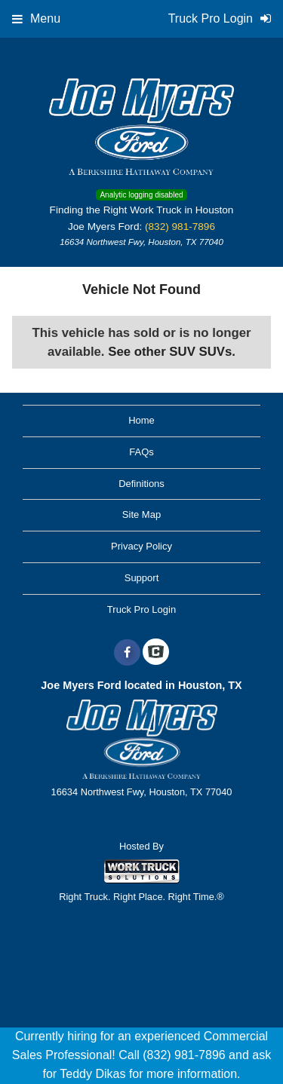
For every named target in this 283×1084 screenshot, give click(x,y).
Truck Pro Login (141, 609)
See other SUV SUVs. (171, 351)
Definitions (141, 483)
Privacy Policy (141, 546)
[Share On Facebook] (127, 653)
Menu (36, 18)
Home (141, 420)
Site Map (141, 514)
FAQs (141, 452)
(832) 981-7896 (180, 226)
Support (142, 577)
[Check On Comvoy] (156, 653)
